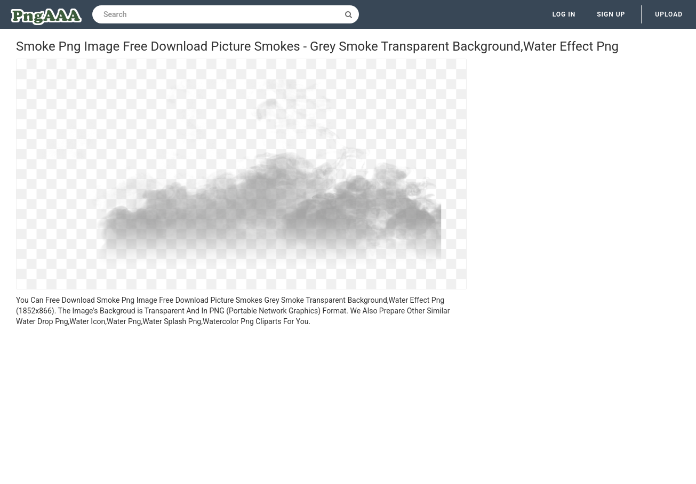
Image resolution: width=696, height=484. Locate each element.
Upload (669, 14)
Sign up (611, 14)
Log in (564, 14)
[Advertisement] (241, 406)
